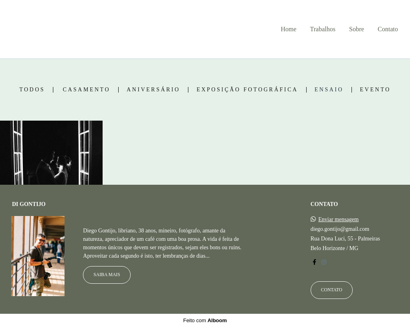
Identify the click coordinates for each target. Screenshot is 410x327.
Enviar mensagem (338, 219)
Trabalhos (322, 29)
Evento (375, 90)
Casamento (86, 90)
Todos (32, 90)
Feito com (205, 320)
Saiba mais (106, 274)
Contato (388, 29)
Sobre (356, 29)
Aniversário (153, 90)
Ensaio (329, 90)
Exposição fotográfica (247, 90)
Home (288, 29)
